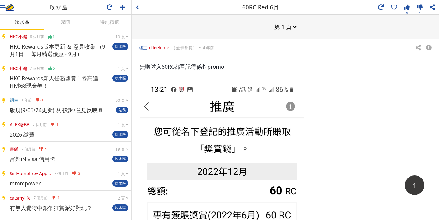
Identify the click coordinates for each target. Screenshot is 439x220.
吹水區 (22, 22)
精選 (66, 22)
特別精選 (109, 22)
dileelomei (159, 47)
